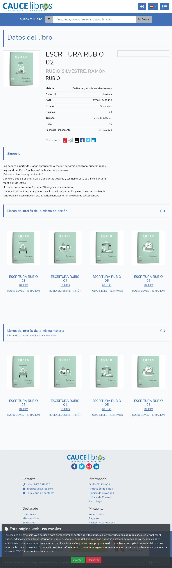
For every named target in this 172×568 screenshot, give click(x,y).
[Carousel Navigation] (163, 211)
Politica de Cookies (100, 497)
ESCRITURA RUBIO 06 (148, 279)
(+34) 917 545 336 (36, 484)
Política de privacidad (101, 493)
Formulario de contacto (38, 493)
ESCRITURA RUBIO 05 (106, 279)
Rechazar (93, 560)
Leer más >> (47, 551)
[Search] (94, 19)
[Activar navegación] (164, 6)
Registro (94, 518)
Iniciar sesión (96, 514)
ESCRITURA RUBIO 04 (65, 279)
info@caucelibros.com (38, 488)
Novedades (29, 514)
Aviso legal (95, 501)
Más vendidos (31, 518)
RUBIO (53, 78)
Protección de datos (101, 488)
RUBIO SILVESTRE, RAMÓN (23, 291)
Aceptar (78, 560)
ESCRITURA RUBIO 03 (23, 279)
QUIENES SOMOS (99, 484)
